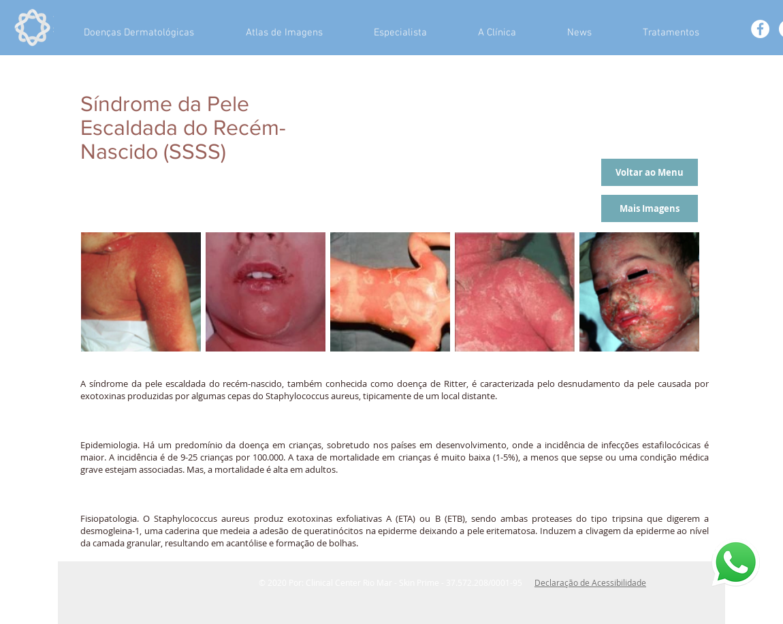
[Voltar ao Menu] (649, 172)
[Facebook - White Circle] (760, 29)
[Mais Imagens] (649, 208)
